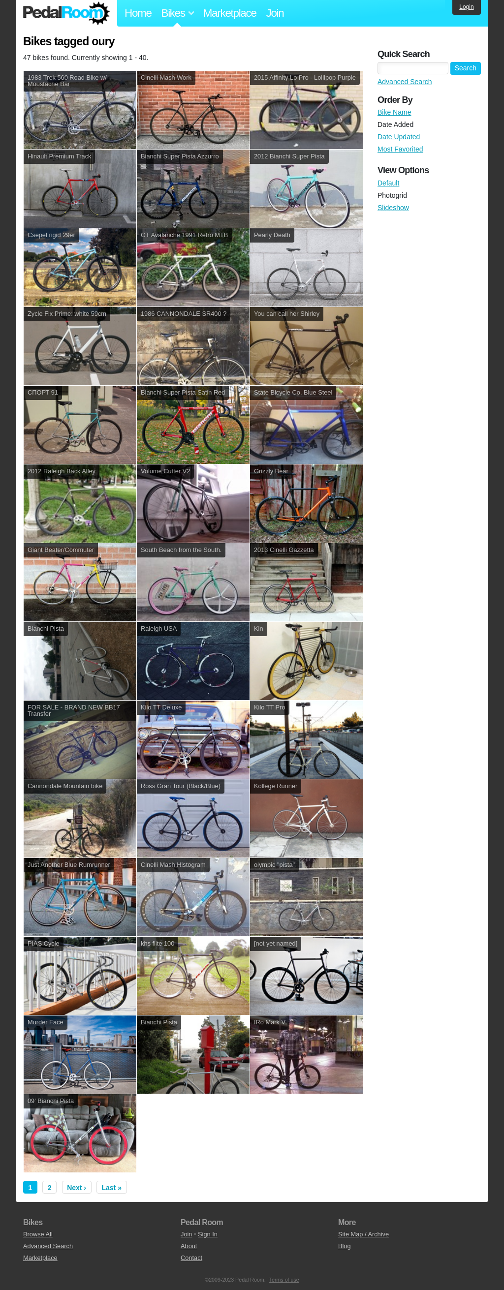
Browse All (38, 1234)
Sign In (208, 1234)
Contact (191, 1257)
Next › (76, 1188)
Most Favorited (400, 149)
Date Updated (399, 137)
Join (275, 13)
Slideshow (393, 208)
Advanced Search (405, 82)
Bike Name (394, 112)
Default (388, 183)
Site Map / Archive (363, 1234)
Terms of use (284, 1280)
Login (466, 6)
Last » (112, 1188)
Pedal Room (66, 13)
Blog (344, 1246)
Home (138, 13)
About (189, 1246)
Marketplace (229, 13)
